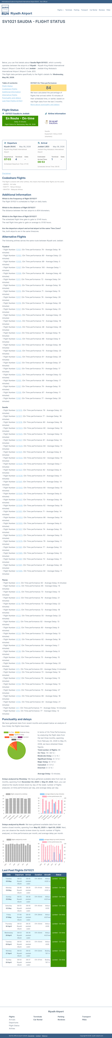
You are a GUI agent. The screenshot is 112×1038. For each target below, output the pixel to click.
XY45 (18, 663)
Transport (84, 10)
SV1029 (19, 446)
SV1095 (19, 571)
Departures (13, 1022)
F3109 (18, 273)
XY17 (18, 598)
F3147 (18, 363)
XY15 (18, 592)
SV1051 (19, 511)
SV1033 (19, 458)
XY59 (18, 684)
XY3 (18, 621)
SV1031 (19, 452)
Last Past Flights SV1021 (12, 101)
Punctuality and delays (11, 98)
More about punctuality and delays (45, 104)
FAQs (108, 10)
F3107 (18, 267)
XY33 (18, 633)
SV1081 (19, 547)
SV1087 (19, 559)
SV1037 (19, 470)
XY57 (18, 678)
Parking (76, 10)
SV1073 (19, 535)
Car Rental (93, 10)
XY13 (18, 586)
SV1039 (19, 476)
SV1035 (19, 464)
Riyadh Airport (21, 13)
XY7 (17, 708)
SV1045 (19, 493)
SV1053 (19, 517)
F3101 (18, 249)
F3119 (18, 303)
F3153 (18, 374)
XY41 (18, 657)
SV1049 (19, 505)
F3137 (18, 345)
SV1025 (19, 434)
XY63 (18, 696)
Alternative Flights (9, 95)
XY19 (18, 604)
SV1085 (19, 553)
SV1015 (19, 410)
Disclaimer (31, 1036)
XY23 (18, 616)
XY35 (18, 639)
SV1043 (19, 488)
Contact (38, 1036)
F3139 (18, 351)
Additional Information (11, 92)
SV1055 (19, 523)
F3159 (18, 392)
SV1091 (19, 565)
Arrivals (12, 1020)
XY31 (18, 627)
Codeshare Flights (9, 89)
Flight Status (7, 86)
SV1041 (19, 482)
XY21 (18, 610)
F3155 (18, 380)
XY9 (18, 711)
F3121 (18, 309)
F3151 (18, 368)
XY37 (18, 645)
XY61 (18, 690)
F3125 (18, 321)
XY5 (18, 669)
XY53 (18, 672)
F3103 (18, 255)
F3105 (18, 261)
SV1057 (19, 529)
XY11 (18, 583)
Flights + (60, 10)
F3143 (18, 357)
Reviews (102, 10)
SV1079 (19, 541)
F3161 (18, 398)
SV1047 (19, 499)
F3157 (18, 386)
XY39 (18, 651)
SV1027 (19, 440)
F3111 (18, 279)
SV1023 (19, 428)
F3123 (18, 315)
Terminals (68, 10)
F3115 (18, 291)
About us (44, 1036)
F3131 (18, 333)
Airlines (12, 1028)
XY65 (18, 702)
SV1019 (19, 422)
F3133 (18, 339)
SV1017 (19, 416)
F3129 (18, 327)
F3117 (18, 297)
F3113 (18, 285)
